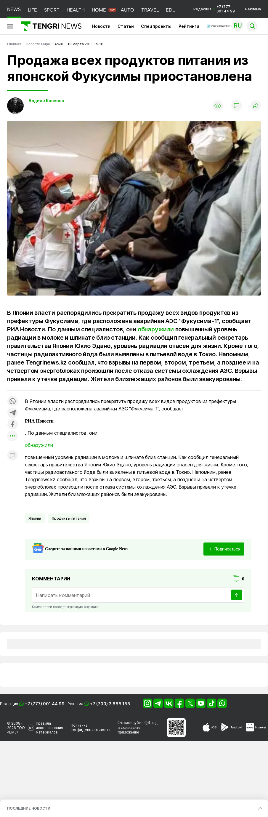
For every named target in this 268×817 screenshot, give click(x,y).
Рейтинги (189, 26)
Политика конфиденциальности (90, 727)
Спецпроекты (156, 26)
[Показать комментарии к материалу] (12, 456)
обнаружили (156, 329)
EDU (171, 10)
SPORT (52, 10)
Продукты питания (69, 518)
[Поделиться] (255, 106)
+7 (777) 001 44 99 (45, 703)
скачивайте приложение (129, 729)
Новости (101, 26)
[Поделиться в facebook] (12, 425)
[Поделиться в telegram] (12, 413)
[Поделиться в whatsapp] (12, 401)
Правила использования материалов (49, 727)
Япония (34, 518)
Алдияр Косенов (46, 100)
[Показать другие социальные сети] (12, 436)
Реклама (253, 9)
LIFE (32, 10)
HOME (99, 10)
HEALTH (76, 10)
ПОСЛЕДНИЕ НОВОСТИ (28, 808)
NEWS (14, 9)
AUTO (127, 10)
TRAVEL (150, 10)
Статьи (126, 26)
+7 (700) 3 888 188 (110, 703)
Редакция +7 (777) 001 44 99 (214, 8)
